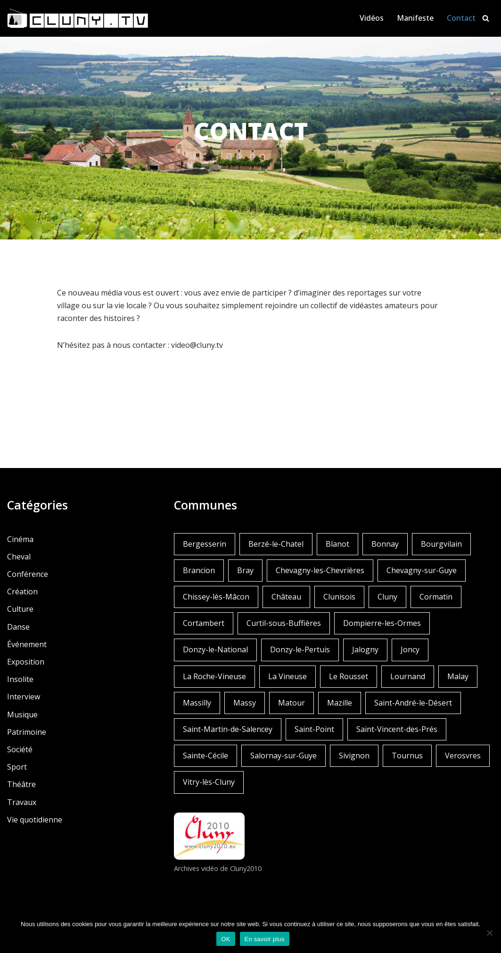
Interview (23, 696)
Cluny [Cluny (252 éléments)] (387, 597)
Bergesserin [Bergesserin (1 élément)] (204, 544)
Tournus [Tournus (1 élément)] (407, 755)
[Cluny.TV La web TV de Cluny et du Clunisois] (77, 18)
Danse (18, 627)
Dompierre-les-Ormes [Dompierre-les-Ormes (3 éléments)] (382, 623)
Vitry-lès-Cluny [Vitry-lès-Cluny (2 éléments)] (209, 782)
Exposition (25, 662)
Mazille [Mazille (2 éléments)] (339, 703)
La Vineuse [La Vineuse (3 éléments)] (287, 676)
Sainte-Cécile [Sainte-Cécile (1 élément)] (205, 755)
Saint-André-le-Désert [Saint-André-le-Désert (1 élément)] (413, 703)
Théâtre (21, 784)
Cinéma (20, 539)
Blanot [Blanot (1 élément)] (337, 544)
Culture (20, 609)
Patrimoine (26, 732)
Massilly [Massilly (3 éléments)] (197, 703)
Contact (461, 18)
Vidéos (372, 18)
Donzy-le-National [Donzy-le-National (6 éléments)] (215, 649)
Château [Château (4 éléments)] (286, 597)
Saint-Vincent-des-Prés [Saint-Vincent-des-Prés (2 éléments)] (396, 729)
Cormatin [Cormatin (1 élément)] (435, 597)
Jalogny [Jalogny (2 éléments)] (365, 649)
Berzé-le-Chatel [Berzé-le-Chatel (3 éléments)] (276, 544)
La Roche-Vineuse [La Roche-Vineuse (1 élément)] (214, 676)
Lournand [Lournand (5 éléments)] (407, 676)
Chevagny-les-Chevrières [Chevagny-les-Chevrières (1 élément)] (320, 570)
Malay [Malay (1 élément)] (457, 676)
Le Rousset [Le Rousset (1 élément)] (348, 676)
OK (225, 939)
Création (22, 591)
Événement (27, 644)
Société (20, 749)
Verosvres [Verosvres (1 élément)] (463, 755)
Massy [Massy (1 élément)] (244, 703)
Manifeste (415, 18)
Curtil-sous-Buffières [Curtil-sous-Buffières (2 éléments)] (283, 623)
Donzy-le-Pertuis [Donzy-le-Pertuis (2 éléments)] (300, 649)
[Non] (489, 932)
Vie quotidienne (34, 819)
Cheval (19, 556)
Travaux (21, 802)
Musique (22, 714)
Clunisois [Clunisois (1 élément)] (339, 597)
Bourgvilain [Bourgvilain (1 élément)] (441, 544)
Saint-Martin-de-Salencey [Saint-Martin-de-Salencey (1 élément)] (227, 729)
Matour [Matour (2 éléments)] (291, 703)
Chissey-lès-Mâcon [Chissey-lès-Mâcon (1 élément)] (216, 597)
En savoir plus (265, 939)
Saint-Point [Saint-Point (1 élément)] (314, 729)
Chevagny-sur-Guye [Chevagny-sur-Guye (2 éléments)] (421, 570)
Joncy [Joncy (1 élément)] (410, 649)
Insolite (20, 679)
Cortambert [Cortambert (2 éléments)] (203, 623)
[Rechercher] (485, 18)
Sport (17, 767)
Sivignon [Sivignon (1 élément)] (354, 755)
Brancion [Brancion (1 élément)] (199, 570)
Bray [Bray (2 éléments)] (245, 570)
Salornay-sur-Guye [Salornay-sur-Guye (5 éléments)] (283, 755)
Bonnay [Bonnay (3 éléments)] (385, 544)
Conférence (27, 574)
